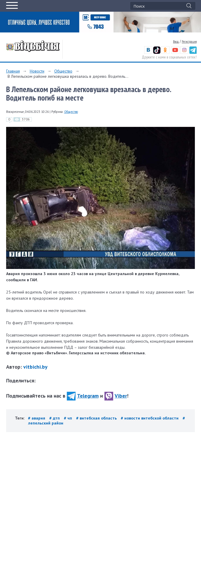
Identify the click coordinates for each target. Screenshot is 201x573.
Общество (63, 71)
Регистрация (189, 41)
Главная (13, 71)
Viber (115, 395)
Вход (176, 41)
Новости (37, 71)
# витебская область (97, 418)
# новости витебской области (150, 418)
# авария (37, 418)
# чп (68, 418)
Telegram (83, 395)
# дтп (55, 418)
